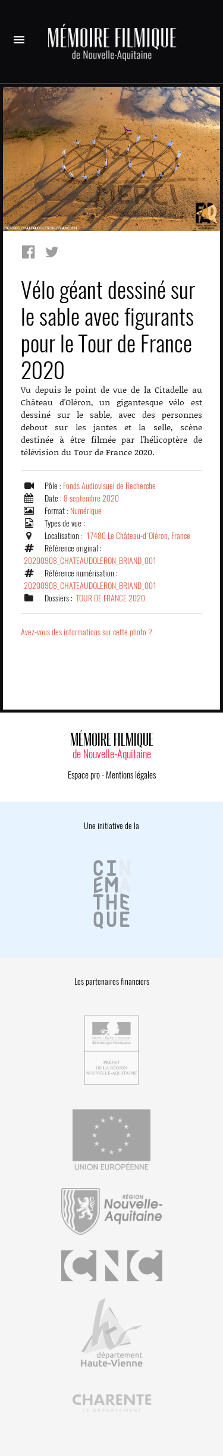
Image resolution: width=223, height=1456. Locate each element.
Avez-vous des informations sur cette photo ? (86, 632)
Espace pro (84, 775)
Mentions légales (131, 775)
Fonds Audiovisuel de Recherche (109, 485)
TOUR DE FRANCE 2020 (110, 598)
